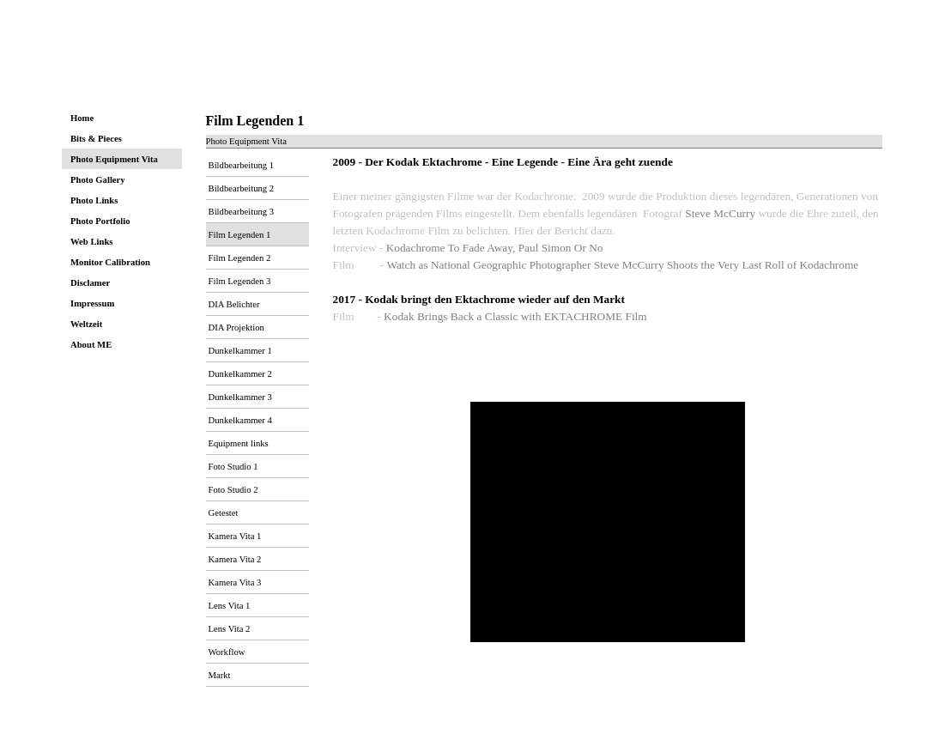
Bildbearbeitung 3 (242, 211)
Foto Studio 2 (233, 489)
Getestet (224, 513)
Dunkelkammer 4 (240, 420)
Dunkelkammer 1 (240, 350)
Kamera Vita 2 (235, 559)
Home (82, 118)
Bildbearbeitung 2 (242, 188)
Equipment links (239, 443)
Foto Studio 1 (233, 466)
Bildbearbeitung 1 (242, 165)
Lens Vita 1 (230, 605)
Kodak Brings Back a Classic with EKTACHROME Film (515, 316)
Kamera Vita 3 (235, 582)
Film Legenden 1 (240, 235)
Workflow (227, 652)
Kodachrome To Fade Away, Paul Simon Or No (494, 247)
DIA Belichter (234, 304)
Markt (220, 675)
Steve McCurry (720, 213)
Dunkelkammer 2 (240, 374)
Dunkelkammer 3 (240, 397)
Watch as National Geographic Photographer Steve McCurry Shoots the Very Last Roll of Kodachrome (622, 264)
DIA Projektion (236, 327)
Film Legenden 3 (240, 281)
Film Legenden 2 (240, 258)
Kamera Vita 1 (235, 536)
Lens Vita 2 (230, 629)
